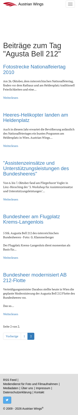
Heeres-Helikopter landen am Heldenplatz (35, 117)
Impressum (43, 388)
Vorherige (12, 336)
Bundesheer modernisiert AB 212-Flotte (35, 277)
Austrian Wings (23, 4)
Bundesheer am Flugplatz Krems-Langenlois (31, 219)
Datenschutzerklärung (17, 392)
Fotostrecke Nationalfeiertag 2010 (34, 69)
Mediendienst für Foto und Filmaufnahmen (30, 384)
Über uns (27, 388)
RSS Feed (10, 380)
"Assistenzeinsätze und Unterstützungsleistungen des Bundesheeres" (36, 168)
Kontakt (39, 392)
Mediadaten (10, 388)
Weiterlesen (10, 98)
